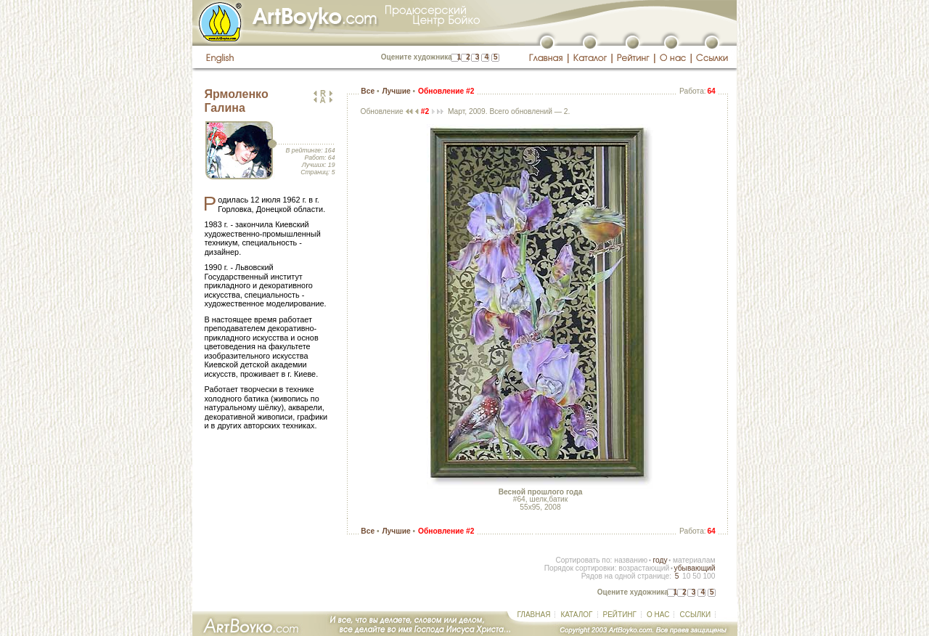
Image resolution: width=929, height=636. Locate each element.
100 (709, 576)
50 (696, 576)
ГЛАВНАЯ (534, 615)
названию (630, 560)
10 (686, 576)
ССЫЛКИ (695, 615)
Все (368, 91)
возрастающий (643, 568)
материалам (694, 560)
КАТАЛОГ (576, 615)
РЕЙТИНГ (620, 615)
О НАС (658, 615)
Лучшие (396, 91)
